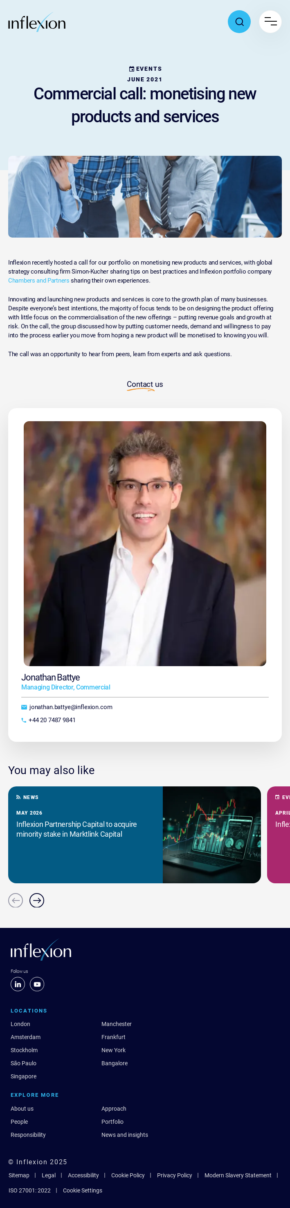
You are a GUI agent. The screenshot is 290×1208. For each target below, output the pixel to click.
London (20, 1024)
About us (22, 1108)
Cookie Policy (128, 1175)
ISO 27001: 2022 (30, 1190)
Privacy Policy (174, 1175)
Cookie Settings (82, 1190)
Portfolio (112, 1121)
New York (113, 1050)
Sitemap (19, 1175)
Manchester (116, 1024)
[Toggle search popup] (239, 21)
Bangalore (114, 1063)
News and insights (124, 1135)
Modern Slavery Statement (238, 1175)
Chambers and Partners (39, 280)
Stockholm (24, 1050)
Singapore (23, 1076)
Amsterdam (25, 1037)
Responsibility (28, 1135)
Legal (49, 1175)
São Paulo (23, 1063)
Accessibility (83, 1175)
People (19, 1121)
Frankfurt (113, 1037)
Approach (113, 1108)
